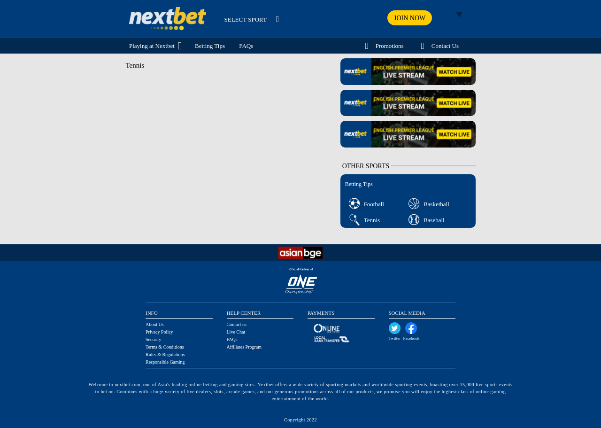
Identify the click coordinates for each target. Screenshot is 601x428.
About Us (155, 324)
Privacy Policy (159, 332)
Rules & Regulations (165, 354)
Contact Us (445, 45)
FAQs (246, 45)
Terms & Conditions (165, 347)
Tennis (372, 220)
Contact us (237, 324)
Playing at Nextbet (152, 45)
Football (374, 204)
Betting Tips (210, 45)
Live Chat (236, 332)
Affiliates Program (244, 347)
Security (153, 339)
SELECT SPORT (245, 19)
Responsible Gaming (165, 362)
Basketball (436, 204)
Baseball (434, 220)
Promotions (390, 45)
